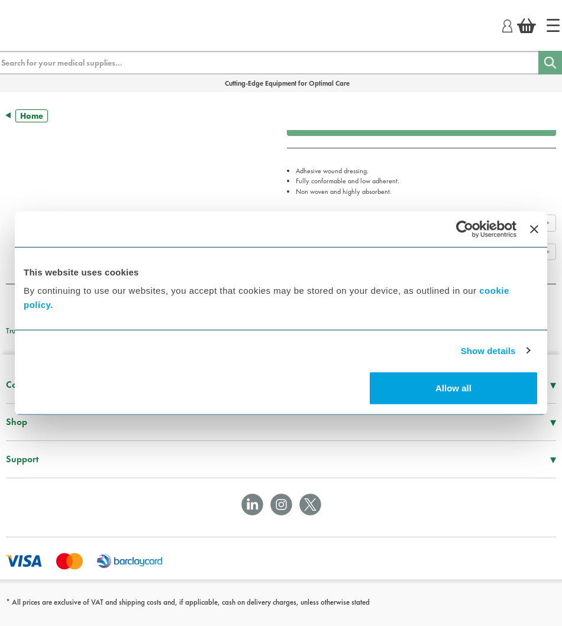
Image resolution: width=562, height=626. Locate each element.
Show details (488, 350)
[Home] (553, 25)
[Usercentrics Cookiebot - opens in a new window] (464, 229)
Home (31, 116)
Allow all (453, 388)
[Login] (507, 24)
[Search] (550, 62)
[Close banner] (534, 229)
